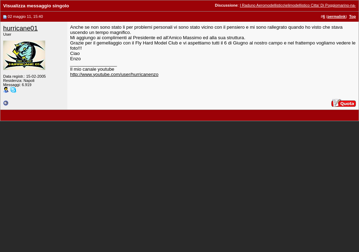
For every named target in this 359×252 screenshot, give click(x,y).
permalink (336, 16)
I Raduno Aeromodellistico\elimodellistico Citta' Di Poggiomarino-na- (298, 5)
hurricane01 (20, 28)
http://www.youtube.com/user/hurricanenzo (114, 74)
